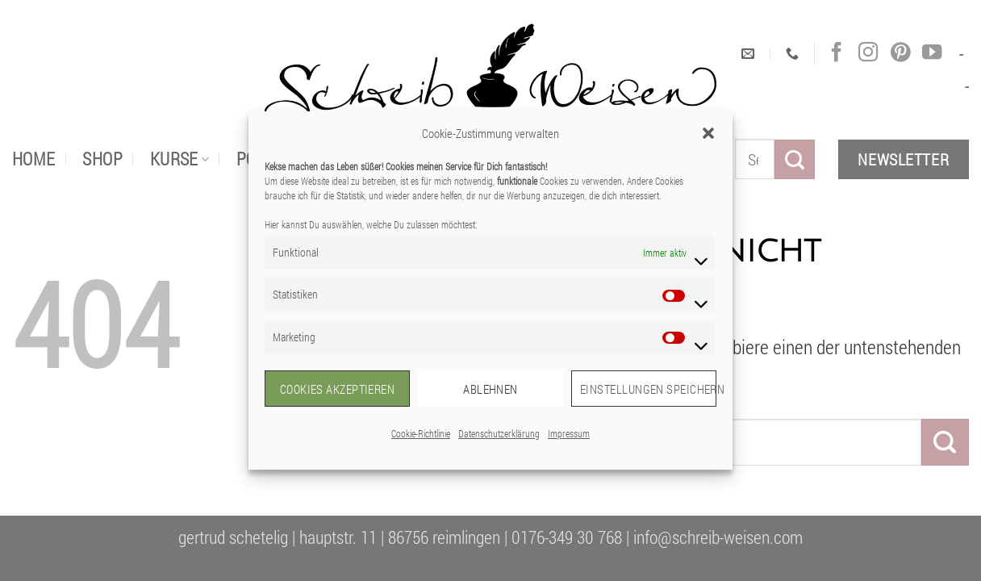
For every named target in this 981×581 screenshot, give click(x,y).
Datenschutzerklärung (499, 433)
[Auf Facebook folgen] (836, 53)
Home (34, 158)
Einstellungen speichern (648, 389)
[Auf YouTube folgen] (931, 53)
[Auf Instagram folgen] (868, 53)
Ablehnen (490, 389)
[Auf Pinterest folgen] (900, 53)
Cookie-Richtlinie (420, 433)
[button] (708, 133)
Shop (102, 158)
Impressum (569, 433)
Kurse (180, 158)
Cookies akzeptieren (337, 389)
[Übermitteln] (794, 159)
